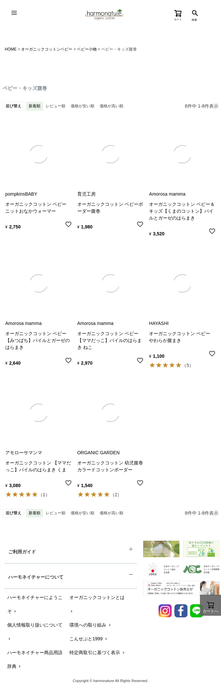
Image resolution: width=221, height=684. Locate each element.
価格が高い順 (111, 106)
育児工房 (86, 194)
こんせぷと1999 (88, 638)
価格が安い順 (82, 106)
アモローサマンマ (23, 452)
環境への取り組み (90, 625)
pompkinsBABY (21, 194)
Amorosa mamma (167, 194)
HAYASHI (158, 323)
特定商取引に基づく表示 (97, 652)
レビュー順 (55, 106)
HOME (11, 49)
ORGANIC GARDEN (98, 452)
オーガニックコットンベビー (46, 49)
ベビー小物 (87, 49)
